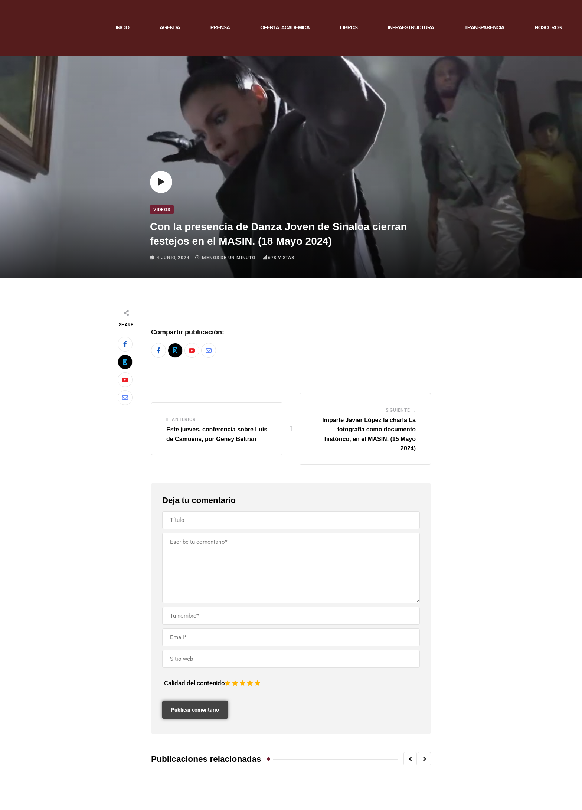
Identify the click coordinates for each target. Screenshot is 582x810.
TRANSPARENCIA (484, 27)
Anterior (184, 419)
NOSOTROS (548, 27)
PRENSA (220, 27)
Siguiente (398, 410)
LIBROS (348, 27)
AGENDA (170, 27)
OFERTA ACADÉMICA (285, 27)
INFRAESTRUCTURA (411, 27)
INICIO (122, 27)
